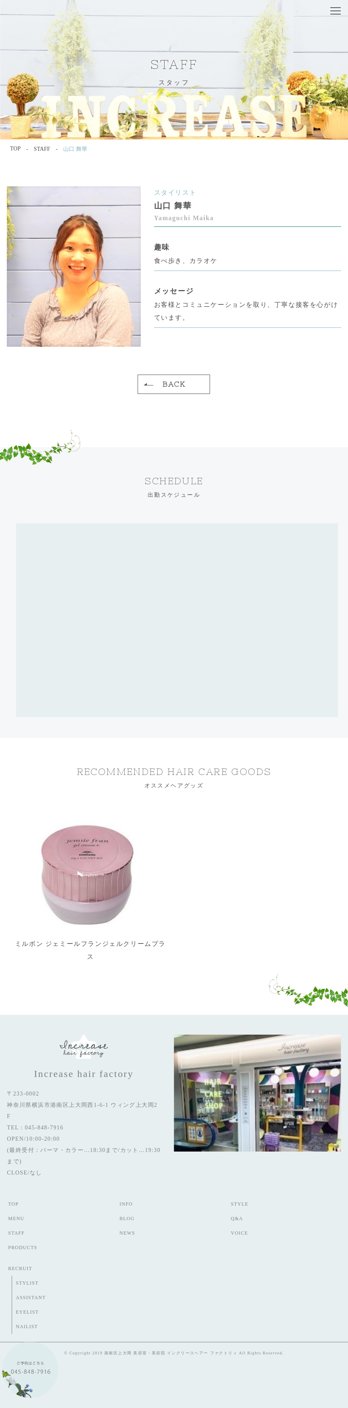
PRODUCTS (22, 1247)
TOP (13, 1204)
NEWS (127, 1233)
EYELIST (27, 1312)
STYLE (239, 1204)
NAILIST (27, 1326)
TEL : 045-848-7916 (35, 1128)
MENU (16, 1218)
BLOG (126, 1218)
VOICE (239, 1233)
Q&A (237, 1218)
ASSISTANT (31, 1297)
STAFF (16, 1233)
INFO (126, 1204)
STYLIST (27, 1283)
